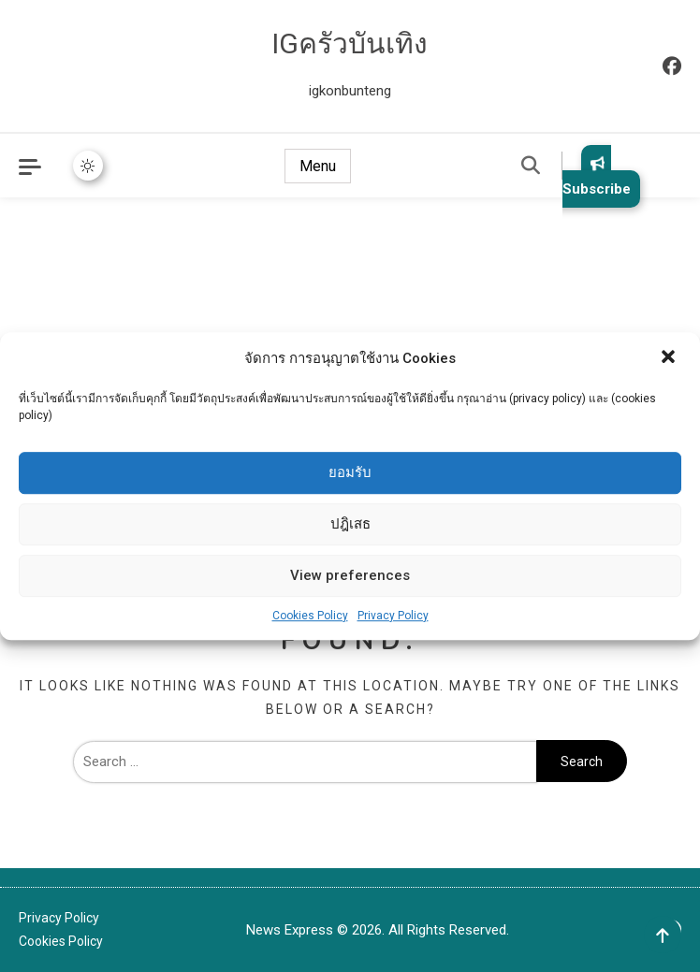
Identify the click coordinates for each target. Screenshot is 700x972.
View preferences (350, 575)
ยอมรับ (350, 472)
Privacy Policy (393, 615)
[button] (670, 358)
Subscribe (596, 176)
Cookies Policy (310, 615)
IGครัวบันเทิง (349, 43)
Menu (317, 166)
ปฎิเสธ (350, 523)
